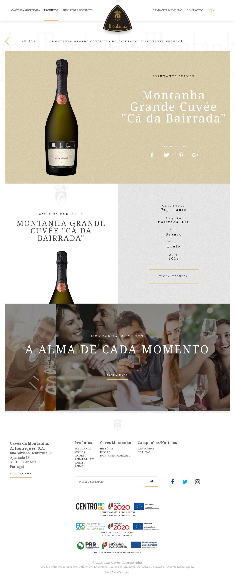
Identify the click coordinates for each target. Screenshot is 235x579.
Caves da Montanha (25, 10)
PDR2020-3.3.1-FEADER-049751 (117, 532)
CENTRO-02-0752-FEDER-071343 (117, 515)
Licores (80, 455)
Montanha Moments (115, 455)
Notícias (144, 452)
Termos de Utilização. (122, 566)
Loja (211, 10)
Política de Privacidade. (93, 566)
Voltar (20, 41)
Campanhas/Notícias (168, 10)
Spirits (80, 462)
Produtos (51, 10)
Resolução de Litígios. (151, 566)
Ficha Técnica (173, 276)
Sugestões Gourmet (77, 10)
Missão (105, 452)
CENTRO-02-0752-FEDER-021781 (117, 512)
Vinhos (80, 452)
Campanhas (146, 448)
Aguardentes (85, 459)
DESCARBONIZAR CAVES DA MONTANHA (117, 552)
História (106, 448)
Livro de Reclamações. (180, 566)
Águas (79, 466)
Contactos (195, 10)
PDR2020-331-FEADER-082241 (117, 535)
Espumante (83, 448)
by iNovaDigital (117, 572)
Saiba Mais (117, 375)
